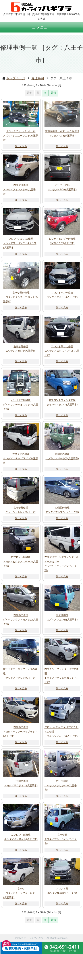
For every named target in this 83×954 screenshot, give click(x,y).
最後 (53, 92)
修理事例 (37, 78)
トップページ (15, 78)
